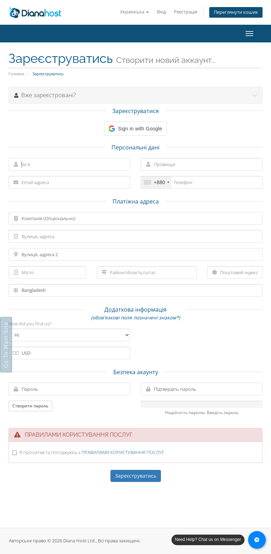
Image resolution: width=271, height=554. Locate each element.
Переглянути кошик (236, 12)
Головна (16, 73)
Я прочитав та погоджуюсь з (91, 452)
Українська (134, 12)
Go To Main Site (6, 345)
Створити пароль (30, 406)
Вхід (161, 12)
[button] (135, 129)
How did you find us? (29, 323)
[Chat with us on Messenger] (257, 540)
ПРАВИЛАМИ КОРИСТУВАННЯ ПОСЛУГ (123, 452)
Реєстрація (185, 12)
